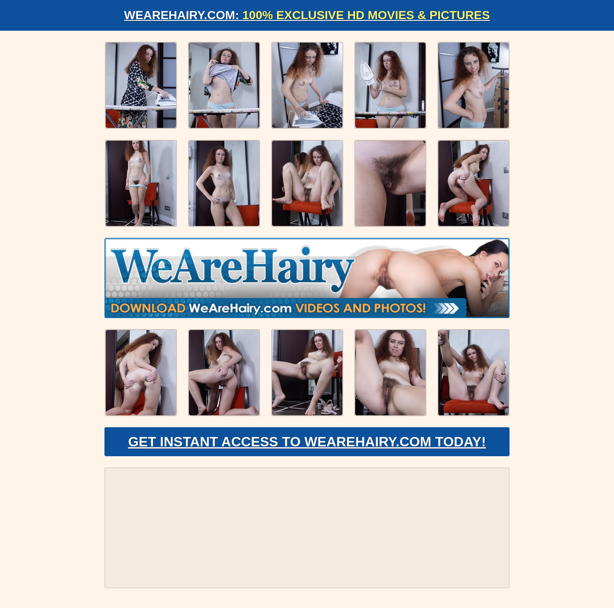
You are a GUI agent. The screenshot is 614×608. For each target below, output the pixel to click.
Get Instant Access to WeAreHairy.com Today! (307, 441)
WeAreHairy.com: (307, 15)
